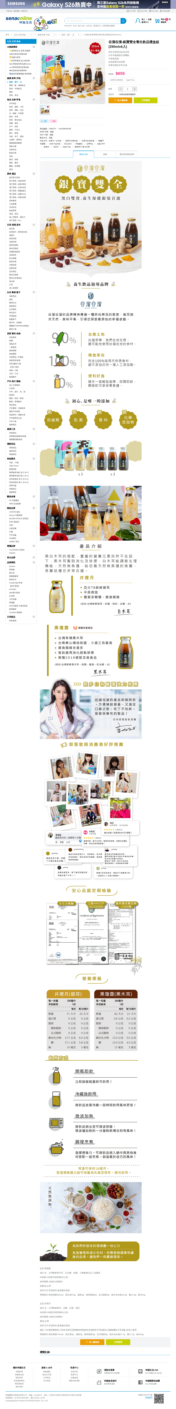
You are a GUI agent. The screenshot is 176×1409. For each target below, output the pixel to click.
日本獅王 (12, 538)
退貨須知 (74, 1373)
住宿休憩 (12, 207)
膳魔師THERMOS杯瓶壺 (19, 326)
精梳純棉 (12, 469)
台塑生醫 (12, 528)
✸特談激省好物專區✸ (18, 70)
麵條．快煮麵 (14, 166)
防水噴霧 (12, 258)
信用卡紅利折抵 (116, 80)
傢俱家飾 (12, 350)
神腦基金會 (19, 1376)
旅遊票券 (12, 210)
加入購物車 (122, 100)
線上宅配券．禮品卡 (17, 217)
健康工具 (11, 429)
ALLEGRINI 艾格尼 (16, 550)
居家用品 (12, 296)
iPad (75, 26)
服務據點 (16, 11)
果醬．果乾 (13, 123)
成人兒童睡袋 (14, 385)
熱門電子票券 (14, 178)
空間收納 (12, 316)
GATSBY (12, 589)
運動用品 (11, 444)
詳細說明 (148, 1399)
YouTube (153, 11)
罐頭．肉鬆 (13, 159)
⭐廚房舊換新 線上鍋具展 (19, 61)
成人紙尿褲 (13, 288)
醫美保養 (11, 496)
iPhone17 (68, 26)
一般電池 (12, 347)
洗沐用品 (12, 271)
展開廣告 (165, 2)
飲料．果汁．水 (68, 35)
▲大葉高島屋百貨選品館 (19, 67)
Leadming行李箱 (15, 583)
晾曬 (11, 341)
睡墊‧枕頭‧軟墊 (16, 398)
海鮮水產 (12, 146)
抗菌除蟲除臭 (14, 252)
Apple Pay (130, 80)
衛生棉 (12, 281)
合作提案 (46, 1382)
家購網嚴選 (13, 576)
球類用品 (12, 448)
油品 (11, 156)
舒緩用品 (12, 433)
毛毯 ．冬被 (14, 462)
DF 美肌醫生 (14, 500)
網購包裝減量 (74, 1382)
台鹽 (11, 532)
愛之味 (12, 573)
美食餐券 (12, 201)
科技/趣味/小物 (15, 364)
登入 (143, 19)
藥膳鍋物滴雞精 (15, 143)
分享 (44, 122)
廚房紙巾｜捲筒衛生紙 (18, 232)
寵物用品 (12, 306)
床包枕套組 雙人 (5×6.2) (18, 482)
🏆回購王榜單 (14, 57)
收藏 (53, 122)
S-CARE (131, 11)
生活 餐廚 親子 (13, 292)
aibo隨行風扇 (14, 593)
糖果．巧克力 (14, 130)
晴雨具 (12, 395)
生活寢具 (12, 309)
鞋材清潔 (12, 262)
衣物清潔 (12, 265)
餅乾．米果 (13, 117)
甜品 (11, 169)
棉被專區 (12, 492)
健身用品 (12, 451)
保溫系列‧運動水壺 (17, 415)
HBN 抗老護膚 (15, 504)
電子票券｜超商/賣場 (17, 184)
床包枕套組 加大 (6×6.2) (18, 479)
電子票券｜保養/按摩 (17, 197)
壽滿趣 (12, 602)
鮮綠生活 (12, 579)
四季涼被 (12, 486)
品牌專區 (11, 562)
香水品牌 (11, 557)
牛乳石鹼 (12, 535)
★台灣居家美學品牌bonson (20, 64)
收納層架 (12, 354)
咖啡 (11, 92)
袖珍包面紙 (13, 248)
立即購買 (151, 100)
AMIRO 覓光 (14, 542)
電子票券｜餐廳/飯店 (17, 191)
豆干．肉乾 (13, 126)
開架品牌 (11, 508)
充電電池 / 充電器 (16, 357)
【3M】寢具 (14, 367)
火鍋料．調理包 (15, 140)
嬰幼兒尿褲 (13, 275)
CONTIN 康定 (14, 512)
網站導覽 (19, 1388)
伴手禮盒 (12, 103)
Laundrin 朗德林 (15, 612)
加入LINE (142, 11)
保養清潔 (12, 268)
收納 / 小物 (13, 370)
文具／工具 (13, 374)
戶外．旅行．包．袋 (17, 392)
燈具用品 (12, 405)
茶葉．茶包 (13, 95)
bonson (12, 566)
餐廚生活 (12, 303)
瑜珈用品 (12, 454)
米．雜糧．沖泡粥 (16, 113)
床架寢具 (12, 337)
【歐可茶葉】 (14, 586)
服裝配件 (12, 377)
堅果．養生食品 (15, 120)
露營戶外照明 (14, 411)
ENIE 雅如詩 (14, 522)
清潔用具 (12, 255)
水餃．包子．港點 (16, 136)
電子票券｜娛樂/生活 (17, 194)
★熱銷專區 (12, 47)
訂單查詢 (46, 1379)
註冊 (150, 19)
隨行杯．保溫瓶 (15, 322)
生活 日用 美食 (20, 35)
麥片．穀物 (13, 133)
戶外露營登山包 (15, 418)
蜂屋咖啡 (12, 609)
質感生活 (97, 26)
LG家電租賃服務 (108, 26)
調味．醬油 (13, 163)
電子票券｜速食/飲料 (17, 181)
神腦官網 (19, 1373)
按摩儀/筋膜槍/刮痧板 (17, 436)
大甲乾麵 (12, 599)
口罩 (11, 285)
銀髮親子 (12, 319)
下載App (9, 11)
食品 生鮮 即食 (13, 99)
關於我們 (19, 1379)
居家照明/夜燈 (14, 360)
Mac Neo (81, 26)
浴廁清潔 (12, 242)
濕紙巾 (12, 235)
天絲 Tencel (13, 466)
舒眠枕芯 (12, 489)
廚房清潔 (12, 238)
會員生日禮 (46, 1376)
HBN (11, 525)
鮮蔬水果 (12, 153)
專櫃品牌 (11, 546)
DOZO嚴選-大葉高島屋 (18, 606)
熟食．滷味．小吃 (16, 107)
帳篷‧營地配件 (15, 402)
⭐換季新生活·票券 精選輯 (19, 51)
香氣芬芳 (12, 344)
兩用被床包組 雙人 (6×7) (19, 476)
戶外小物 (12, 421)
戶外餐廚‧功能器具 (17, 408)
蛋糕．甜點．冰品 (16, 110)
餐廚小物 (12, 329)
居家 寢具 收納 (13, 333)
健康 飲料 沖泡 (44, 35)
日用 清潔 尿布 (13, 225)
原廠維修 (74, 1379)
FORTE (12, 553)
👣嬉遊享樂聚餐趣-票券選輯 (20, 74)
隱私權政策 (19, 1385)
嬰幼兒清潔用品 (15, 278)
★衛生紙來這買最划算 (18, 54)
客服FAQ (74, 1376)
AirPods (89, 26)
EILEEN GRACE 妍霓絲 (18, 518)
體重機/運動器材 (15, 439)
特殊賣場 (12, 621)
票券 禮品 (11, 174)
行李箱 (12, 388)
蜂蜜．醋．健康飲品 (17, 85)
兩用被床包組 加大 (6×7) (19, 472)
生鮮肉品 (12, 150)
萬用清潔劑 (13, 245)
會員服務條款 (19, 1382)
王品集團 (12, 204)
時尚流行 (12, 313)
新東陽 (12, 570)
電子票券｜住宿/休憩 (17, 187)
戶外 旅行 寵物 (13, 381)
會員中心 (146, 22)
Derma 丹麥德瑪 (15, 515)
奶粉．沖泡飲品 (15, 89)
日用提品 (11, 617)
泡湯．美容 (13, 214)
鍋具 (11, 299)
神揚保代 (24, 11)
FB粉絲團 (165, 11)
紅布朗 (12, 596)
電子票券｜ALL (15, 220)
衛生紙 (12, 229)
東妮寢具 (11, 458)
